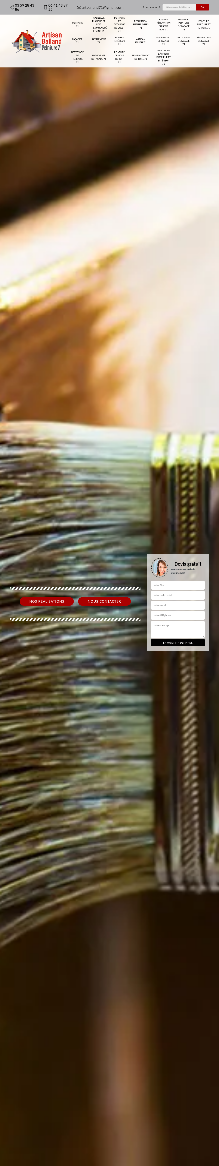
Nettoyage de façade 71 (184, 41)
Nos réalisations (46, 601)
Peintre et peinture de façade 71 (183, 24)
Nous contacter (104, 601)
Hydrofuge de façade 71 (98, 57)
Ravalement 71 (99, 41)
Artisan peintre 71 (141, 41)
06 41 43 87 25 (55, 7)
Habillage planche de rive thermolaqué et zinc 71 (98, 24)
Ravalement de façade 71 (163, 41)
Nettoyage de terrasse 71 (77, 57)
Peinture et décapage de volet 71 (119, 24)
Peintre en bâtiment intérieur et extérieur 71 (163, 57)
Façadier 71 (77, 41)
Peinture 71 (77, 24)
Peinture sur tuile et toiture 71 (203, 24)
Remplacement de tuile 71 (140, 57)
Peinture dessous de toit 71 (119, 57)
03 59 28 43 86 (22, 7)
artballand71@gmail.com (100, 7)
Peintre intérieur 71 (119, 41)
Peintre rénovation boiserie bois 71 (163, 24)
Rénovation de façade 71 (204, 41)
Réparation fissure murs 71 (140, 24)
